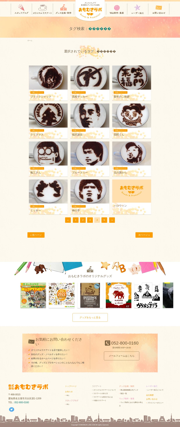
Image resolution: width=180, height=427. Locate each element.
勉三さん (35, 172)
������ (99, 28)
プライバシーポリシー (155, 403)
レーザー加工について (155, 390)
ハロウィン (120, 205)
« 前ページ (36, 235)
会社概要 (150, 395)
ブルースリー (80, 172)
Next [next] (175, 295)
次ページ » (144, 235)
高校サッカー (80, 96)
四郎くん (119, 134)
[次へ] (112, 220)
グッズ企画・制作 (126, 386)
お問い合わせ (152, 399)
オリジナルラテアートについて (104, 390)
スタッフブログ (71, 400)
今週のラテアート (99, 400)
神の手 (76, 210)
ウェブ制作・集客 (126, 399)
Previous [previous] (4, 295)
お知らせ (69, 392)
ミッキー (35, 210)
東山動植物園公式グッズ (129, 390)
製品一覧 (123, 393)
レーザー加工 (152, 386)
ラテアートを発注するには (103, 397)
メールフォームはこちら (121, 356)
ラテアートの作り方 (100, 393)
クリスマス (37, 134)
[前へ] (68, 220)
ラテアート (97, 386)
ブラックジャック (40, 96)
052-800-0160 (125, 343)
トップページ (70, 386)
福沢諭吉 (77, 134)
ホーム (29, 40)
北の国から (120, 172)
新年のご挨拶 (121, 96)
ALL (67, 395)
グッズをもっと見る (90, 317)
